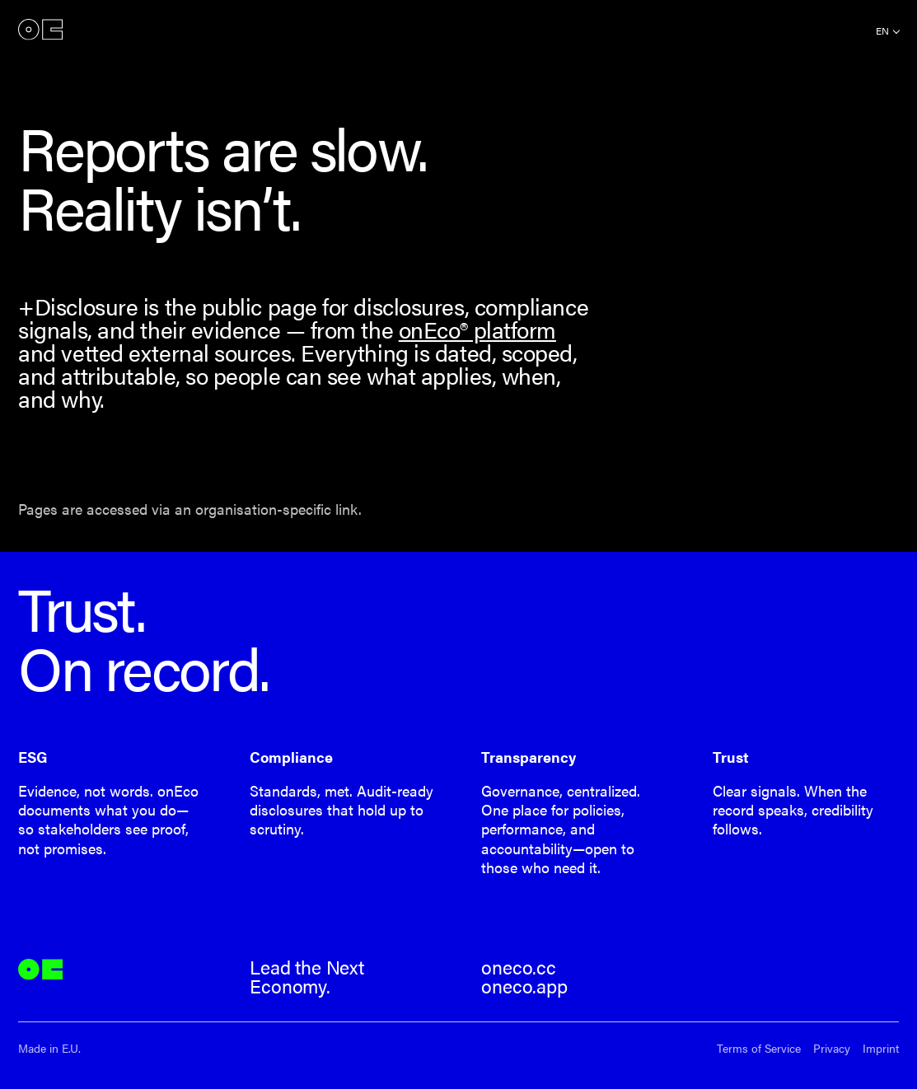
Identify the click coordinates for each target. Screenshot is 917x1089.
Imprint (881, 1048)
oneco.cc (518, 967)
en (882, 30)
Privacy (831, 1048)
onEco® (40, 29)
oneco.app (524, 986)
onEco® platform (477, 329)
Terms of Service (759, 1048)
